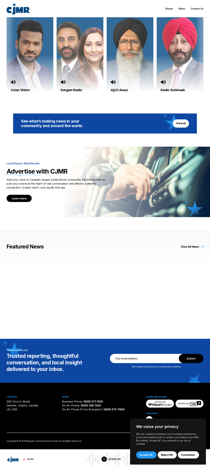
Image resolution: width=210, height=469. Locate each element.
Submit (191, 358)
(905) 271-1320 (93, 401)
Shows (169, 8)
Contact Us (196, 8)
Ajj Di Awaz (119, 90)
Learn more (19, 198)
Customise (188, 454)
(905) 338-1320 (91, 405)
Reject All (167, 454)
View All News (190, 246)
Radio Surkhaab (173, 90)
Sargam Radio (71, 90)
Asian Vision (20, 90)
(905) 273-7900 (114, 409)
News (181, 8)
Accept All (145, 454)
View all (181, 123)
